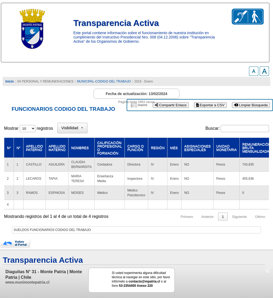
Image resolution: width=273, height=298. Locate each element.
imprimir (142, 105)
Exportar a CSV (210, 105)
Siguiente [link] (239, 217)
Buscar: (212, 128)
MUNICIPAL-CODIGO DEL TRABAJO (104, 81)
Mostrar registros (28, 128)
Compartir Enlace (171, 105)
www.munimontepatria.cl (27, 282)
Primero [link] (187, 217)
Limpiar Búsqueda (251, 105)
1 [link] (223, 217)
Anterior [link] (207, 217)
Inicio (9, 81)
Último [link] (260, 217)
